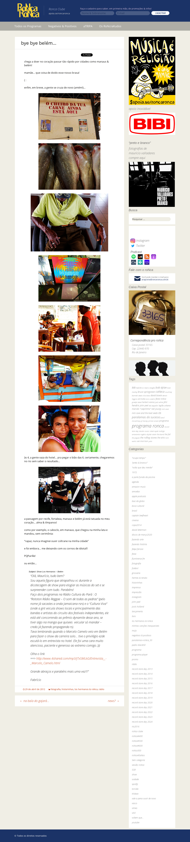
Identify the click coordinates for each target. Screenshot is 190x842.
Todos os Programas (27, 26)
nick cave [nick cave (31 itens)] (165, 409)
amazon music (139, 486)
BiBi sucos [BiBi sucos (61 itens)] (137, 387)
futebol (135, 568)
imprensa (136, 587)
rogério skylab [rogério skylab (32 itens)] (146, 434)
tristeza (135, 793)
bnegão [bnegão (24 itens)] (152, 388)
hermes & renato (139, 577)
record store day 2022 (142, 712)
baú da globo (138, 501)
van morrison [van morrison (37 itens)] (142, 441)
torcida (135, 788)
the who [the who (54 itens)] (161, 437)
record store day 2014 (142, 673)
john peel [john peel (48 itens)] (144, 405)
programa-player (140, 654)
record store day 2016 (142, 683)
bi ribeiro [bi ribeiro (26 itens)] (145, 388)
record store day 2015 (142, 678)
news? (113, 701)
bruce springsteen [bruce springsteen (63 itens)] (146, 391)
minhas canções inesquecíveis (145, 625)
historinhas (67, 689)
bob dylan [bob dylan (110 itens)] (161, 387)
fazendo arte (138, 539)
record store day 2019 (142, 697)
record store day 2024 (142, 721)
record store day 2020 (142, 702)
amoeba (136, 491)
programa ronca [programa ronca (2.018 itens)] (148, 426)
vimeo (134, 808)
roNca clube (137, 731)
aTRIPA (87, 26)
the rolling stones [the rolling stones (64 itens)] (148, 437)
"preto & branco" (140, 462)
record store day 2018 (142, 692)
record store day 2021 (142, 707)
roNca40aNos (138, 755)
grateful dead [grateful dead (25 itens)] (136, 402)
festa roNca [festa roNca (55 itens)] (161, 398)
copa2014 (136, 525)
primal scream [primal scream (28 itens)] (153, 421)
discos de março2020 (142, 534)
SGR (134, 769)
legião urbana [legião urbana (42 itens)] (164, 405)
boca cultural (138, 505)
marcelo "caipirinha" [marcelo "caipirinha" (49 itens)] (141, 408)
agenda (135, 481)
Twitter (137, 246)
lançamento (137, 611)
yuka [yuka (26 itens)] (150, 441)
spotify (135, 784)
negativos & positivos (141, 635)
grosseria (136, 573)
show (134, 774)
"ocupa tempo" (139, 457)
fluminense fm (138, 558)
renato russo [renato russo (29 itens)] (144, 431)
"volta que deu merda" (142, 467)
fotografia (56, 689)
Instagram (139, 240)
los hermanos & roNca (86, 689)
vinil (133, 812)
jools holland (138, 606)
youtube (135, 822)
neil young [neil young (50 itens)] (156, 408)
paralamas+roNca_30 (142, 640)
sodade (135, 779)
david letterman (139, 529)
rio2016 (135, 726)
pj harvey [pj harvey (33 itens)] (144, 421)
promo (135, 659)
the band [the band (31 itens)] (160, 434)
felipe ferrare (137, 549)
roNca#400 (137, 736)
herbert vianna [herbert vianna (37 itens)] (148, 402)
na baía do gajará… (34, 701)
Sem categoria (138, 760)
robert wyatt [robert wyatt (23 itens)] (154, 431)
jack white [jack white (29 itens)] (159, 402)
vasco (134, 803)
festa (134, 553)
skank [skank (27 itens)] (154, 434)
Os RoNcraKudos (110, 26)
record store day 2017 (142, 688)
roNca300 (136, 750)
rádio (101, 689)
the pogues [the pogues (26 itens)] (136, 438)
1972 (134, 472)
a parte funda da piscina (143, 477)
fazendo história (139, 544)
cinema (135, 520)
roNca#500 (137, 740)
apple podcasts (139, 496)
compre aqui (137, 158)
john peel (136, 601)
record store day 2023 (142, 716)
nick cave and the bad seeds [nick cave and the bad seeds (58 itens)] (145, 413)
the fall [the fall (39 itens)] (167, 434)
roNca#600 (137, 745)
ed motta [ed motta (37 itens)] (141, 399)
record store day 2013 (142, 668)
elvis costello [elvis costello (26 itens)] (150, 399)
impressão (136, 592)
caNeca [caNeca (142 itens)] (160, 391)
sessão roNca (138, 764)
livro (134, 616)
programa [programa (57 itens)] (164, 420)
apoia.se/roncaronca (59, 13)
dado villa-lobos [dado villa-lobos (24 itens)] (144, 395)
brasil (134, 510)
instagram (136, 597)
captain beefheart (140, 515)
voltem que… (138, 817)
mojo (134, 630)
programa (136, 649)
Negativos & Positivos (62, 26)
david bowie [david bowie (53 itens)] (156, 395)
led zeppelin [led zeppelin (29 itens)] (153, 405)
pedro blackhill (138, 644)
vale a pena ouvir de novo (144, 798)
